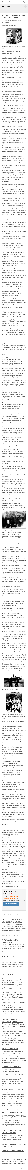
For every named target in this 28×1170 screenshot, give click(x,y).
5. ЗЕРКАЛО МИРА (10, 940)
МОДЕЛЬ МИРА (8, 956)
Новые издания (20, 1168)
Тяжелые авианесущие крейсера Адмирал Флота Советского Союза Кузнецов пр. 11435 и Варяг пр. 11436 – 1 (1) (13, 1024)
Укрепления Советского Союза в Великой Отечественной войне (11, 1069)
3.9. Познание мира (10, 1049)
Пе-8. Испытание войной (8, 1168)
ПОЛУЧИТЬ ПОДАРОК (10, 904)
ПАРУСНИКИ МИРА (10, 974)
